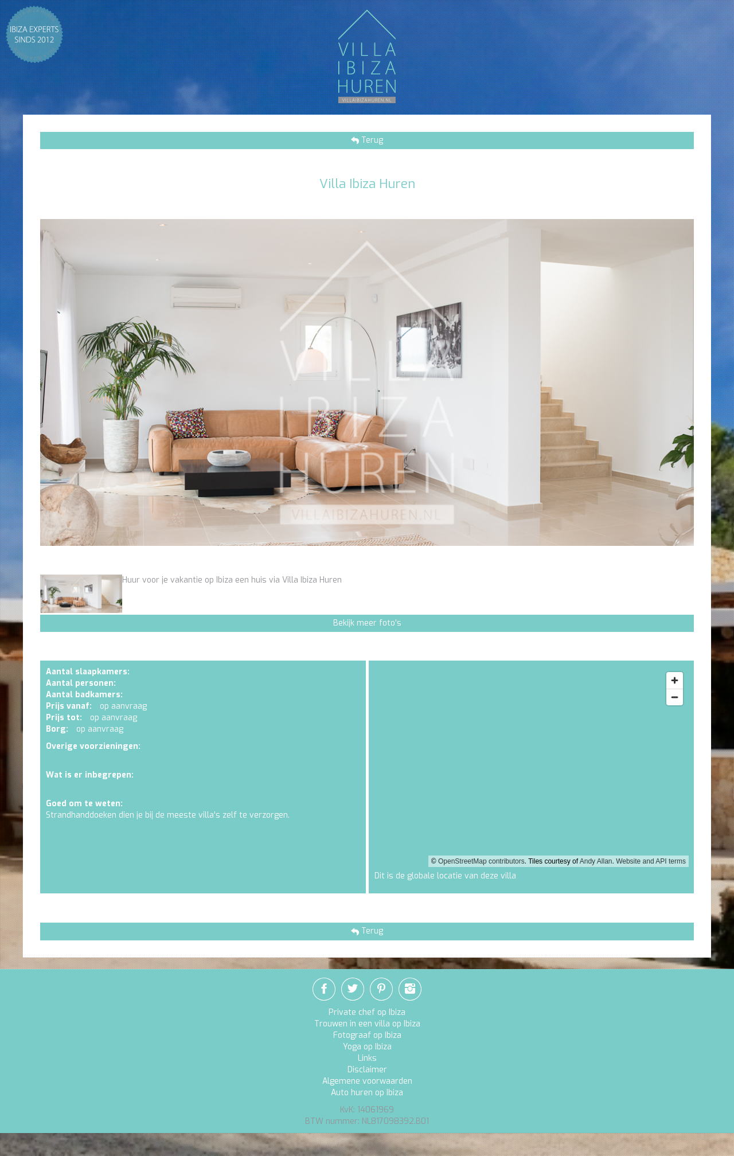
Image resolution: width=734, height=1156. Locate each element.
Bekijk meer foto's (367, 623)
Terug (371, 140)
